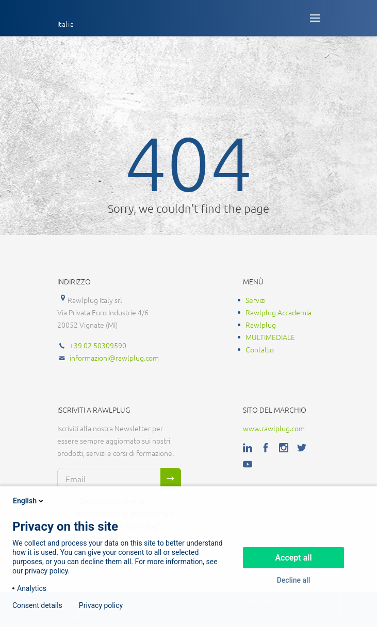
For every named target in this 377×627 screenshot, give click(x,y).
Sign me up (170, 478)
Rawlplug (260, 324)
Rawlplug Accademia (278, 312)
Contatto (259, 349)
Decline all (293, 580)
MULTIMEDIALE (270, 337)
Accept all (293, 558)
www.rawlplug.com (274, 428)
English (29, 501)
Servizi (255, 300)
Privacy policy (101, 605)
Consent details (37, 605)
